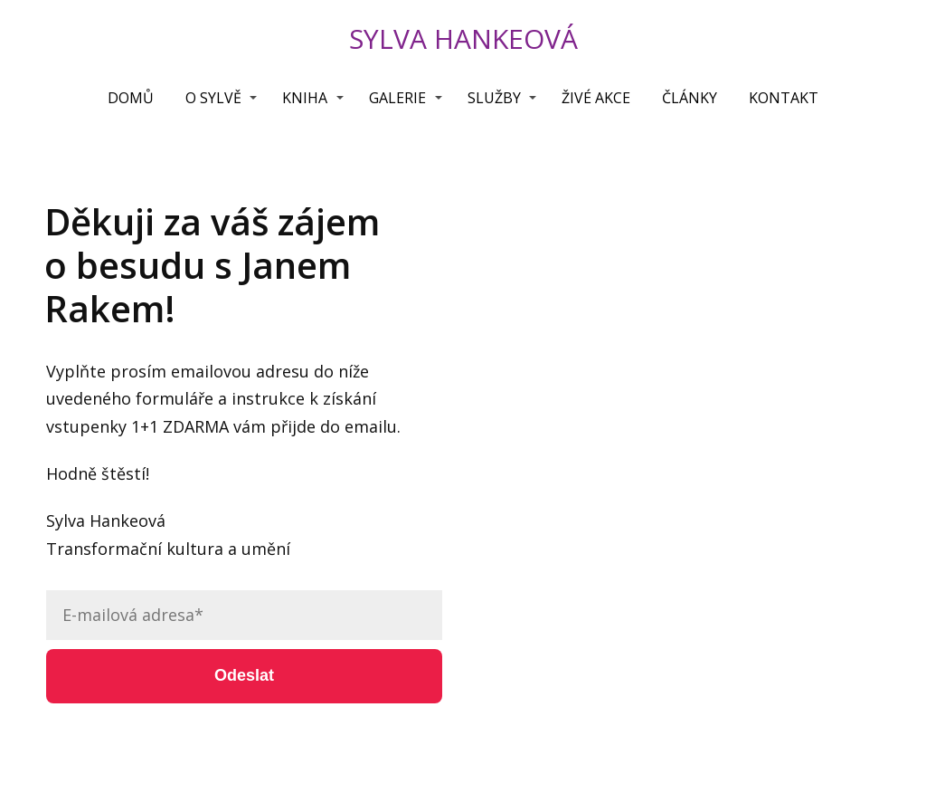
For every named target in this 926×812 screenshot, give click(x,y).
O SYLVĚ (213, 98)
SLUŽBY (494, 98)
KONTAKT (783, 98)
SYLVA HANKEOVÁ (463, 39)
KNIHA (304, 98)
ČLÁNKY (689, 98)
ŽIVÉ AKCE (596, 98)
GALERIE (397, 98)
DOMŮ (131, 98)
